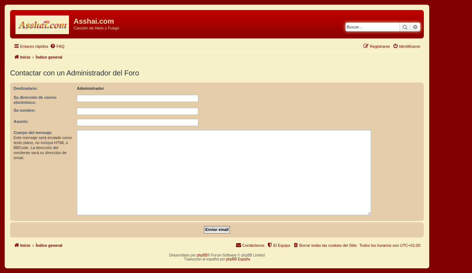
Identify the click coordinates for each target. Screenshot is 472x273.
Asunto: (21, 121)
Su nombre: (25, 110)
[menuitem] (57, 46)
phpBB (202, 255)
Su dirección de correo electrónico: (35, 100)
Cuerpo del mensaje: (33, 132)
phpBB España (238, 259)
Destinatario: (26, 88)
